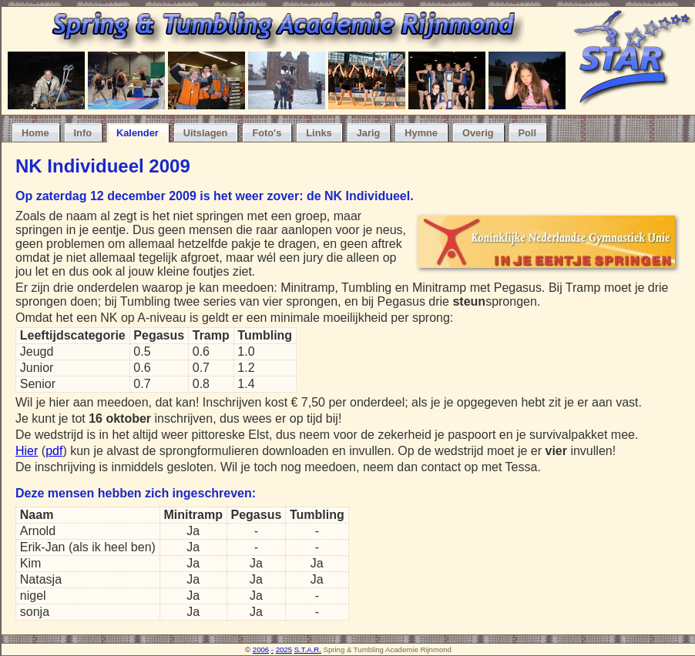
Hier (26, 450)
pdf (53, 450)
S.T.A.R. (307, 649)
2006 (261, 649)
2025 (284, 649)
